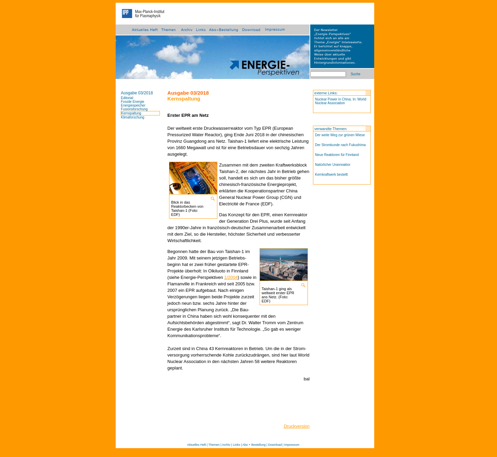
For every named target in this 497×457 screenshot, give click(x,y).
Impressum (292, 444)
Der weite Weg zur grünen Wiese (340, 135)
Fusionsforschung (134, 109)
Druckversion (297, 426)
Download (275, 444)
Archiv (226, 444)
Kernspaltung (131, 113)
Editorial (127, 98)
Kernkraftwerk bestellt (331, 174)
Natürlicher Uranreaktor (332, 165)
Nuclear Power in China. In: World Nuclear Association (340, 101)
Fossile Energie (132, 102)
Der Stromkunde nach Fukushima (340, 145)
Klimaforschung (132, 117)
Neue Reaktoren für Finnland (337, 155)
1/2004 (231, 277)
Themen (213, 444)
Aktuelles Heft (196, 444)
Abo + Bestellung (254, 444)
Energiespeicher (133, 105)
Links (236, 444)
